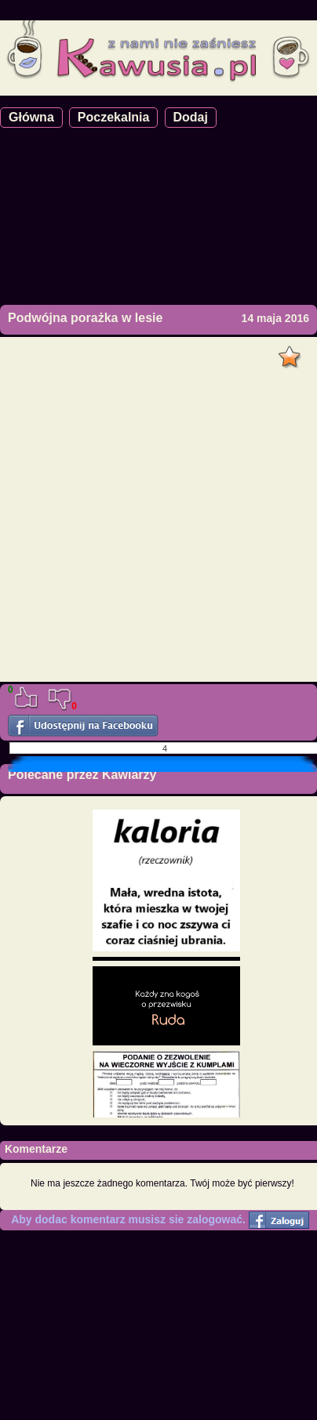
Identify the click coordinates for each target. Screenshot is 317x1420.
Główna (31, 117)
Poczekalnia (114, 117)
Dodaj (190, 117)
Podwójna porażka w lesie (85, 317)
